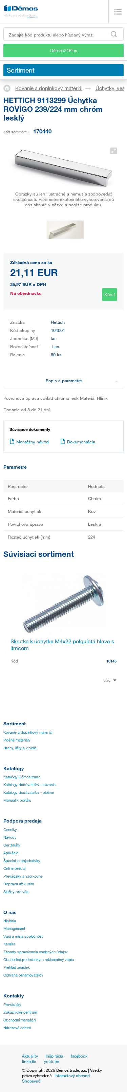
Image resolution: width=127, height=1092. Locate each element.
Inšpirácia (54, 1056)
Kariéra (9, 944)
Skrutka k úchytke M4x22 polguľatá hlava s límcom (62, 644)
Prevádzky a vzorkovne (23, 876)
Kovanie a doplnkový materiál (48, 88)
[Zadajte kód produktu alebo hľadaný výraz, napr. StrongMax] (63, 34)
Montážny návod (29, 441)
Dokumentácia (77, 441)
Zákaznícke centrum (20, 1012)
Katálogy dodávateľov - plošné (28, 792)
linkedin (29, 1061)
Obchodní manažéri (19, 1020)
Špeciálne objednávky (21, 860)
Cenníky (10, 829)
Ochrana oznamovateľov (23, 975)
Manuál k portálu (17, 800)
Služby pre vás (15, 891)
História (9, 920)
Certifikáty (11, 845)
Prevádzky (12, 1004)
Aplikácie (10, 853)
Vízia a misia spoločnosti (23, 936)
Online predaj (14, 868)
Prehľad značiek (16, 967)
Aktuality (30, 1056)
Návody (10, 837)
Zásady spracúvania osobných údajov (35, 952)
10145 (111, 661)
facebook (79, 1056)
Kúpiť (109, 294)
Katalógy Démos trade (21, 777)
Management (14, 928)
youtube (51, 1061)
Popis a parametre (82, 380)
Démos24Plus (63, 50)
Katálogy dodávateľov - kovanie (29, 784)
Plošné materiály (16, 740)
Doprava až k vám (18, 884)
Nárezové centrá (17, 1027)
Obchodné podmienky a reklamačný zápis (38, 959)
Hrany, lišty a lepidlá (20, 748)
